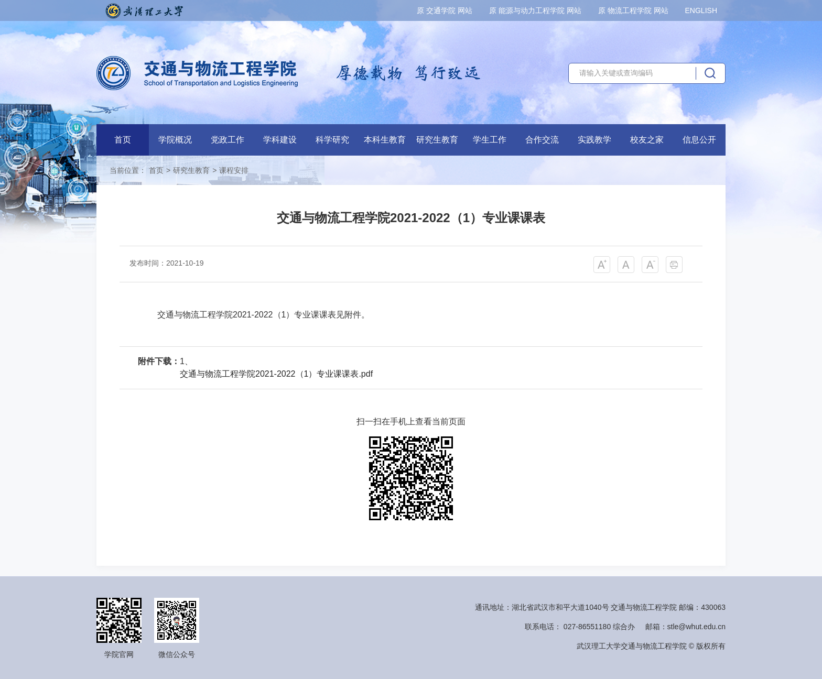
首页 (122, 139)
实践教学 (594, 139)
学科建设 (280, 139)
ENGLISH (701, 10)
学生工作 (489, 139)
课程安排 (233, 170)
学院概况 (175, 139)
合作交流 (542, 139)
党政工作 (227, 139)
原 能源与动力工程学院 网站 (535, 10)
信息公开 (699, 139)
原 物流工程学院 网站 (633, 10)
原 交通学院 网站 (444, 10)
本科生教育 (385, 139)
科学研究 (332, 139)
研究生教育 (437, 139)
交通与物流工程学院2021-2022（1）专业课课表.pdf (276, 373)
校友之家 (647, 139)
